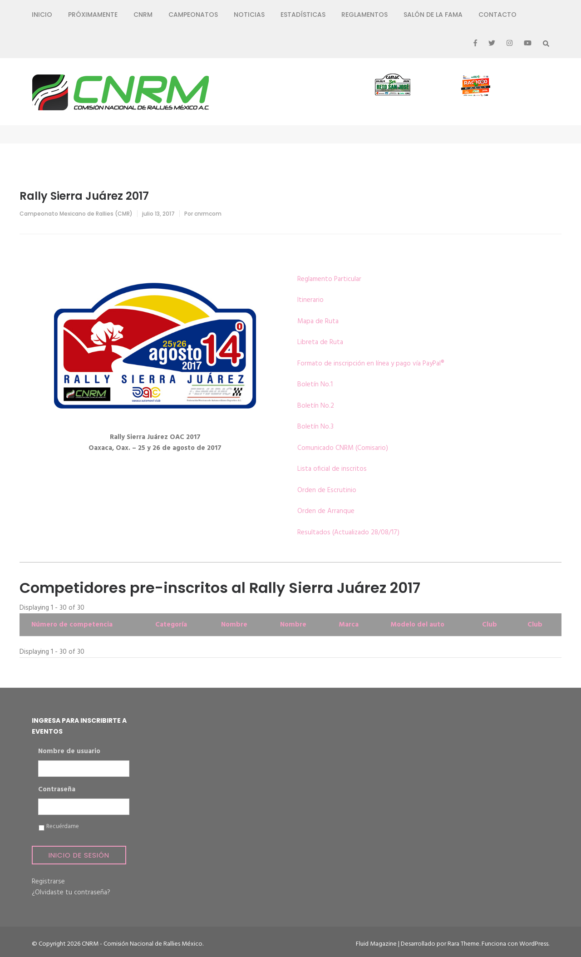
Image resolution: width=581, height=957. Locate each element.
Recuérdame (62, 826)
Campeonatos (193, 14)
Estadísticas (303, 14)
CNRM (143, 14)
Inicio (42, 14)
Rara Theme (463, 944)
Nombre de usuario (69, 751)
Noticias (249, 14)
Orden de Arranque (326, 511)
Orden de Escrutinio (326, 490)
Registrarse (48, 881)
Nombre (234, 624)
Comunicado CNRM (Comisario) (342, 448)
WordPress (533, 944)
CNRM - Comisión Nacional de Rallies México (142, 944)
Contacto (497, 14)
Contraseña (56, 789)
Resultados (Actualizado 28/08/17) (348, 532)
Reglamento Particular (329, 279)
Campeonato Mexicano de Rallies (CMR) (76, 213)
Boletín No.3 (315, 426)
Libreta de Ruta (320, 342)
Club (489, 624)
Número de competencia (72, 624)
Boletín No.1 (315, 384)
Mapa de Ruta (318, 321)
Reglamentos (364, 14)
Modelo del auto (417, 624)
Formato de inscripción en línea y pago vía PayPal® (370, 363)
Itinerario (310, 300)
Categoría (171, 624)
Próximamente (93, 14)
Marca (349, 624)
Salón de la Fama (433, 14)
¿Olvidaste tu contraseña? (71, 892)
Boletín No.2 (315, 405)
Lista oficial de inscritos (332, 469)
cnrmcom (208, 213)
